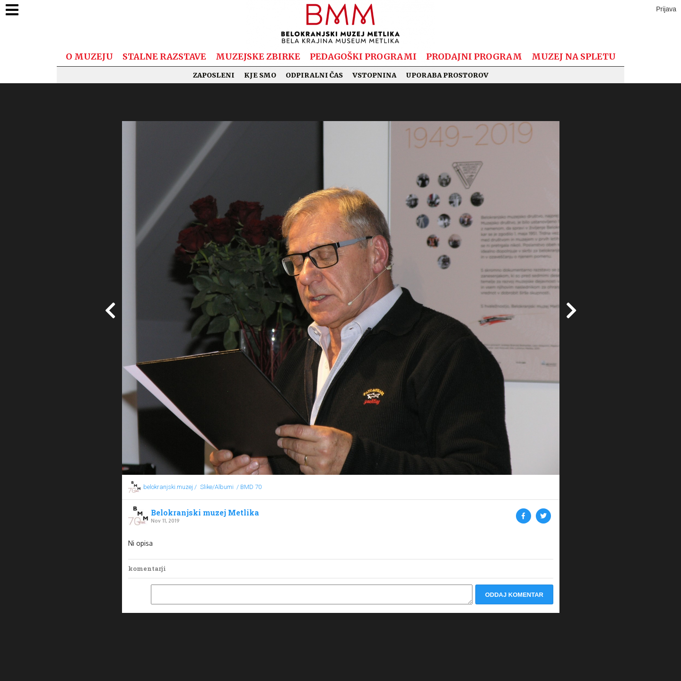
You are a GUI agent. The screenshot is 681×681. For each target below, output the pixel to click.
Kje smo (260, 75)
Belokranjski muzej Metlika (205, 512)
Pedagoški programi (363, 56)
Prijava (666, 9)
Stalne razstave (164, 56)
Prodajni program (474, 56)
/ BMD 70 (249, 486)
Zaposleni (214, 75)
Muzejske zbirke (258, 56)
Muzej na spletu (574, 56)
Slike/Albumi (217, 486)
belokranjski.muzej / (170, 486)
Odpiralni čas (314, 75)
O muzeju (89, 56)
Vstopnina (374, 75)
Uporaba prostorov (447, 75)
